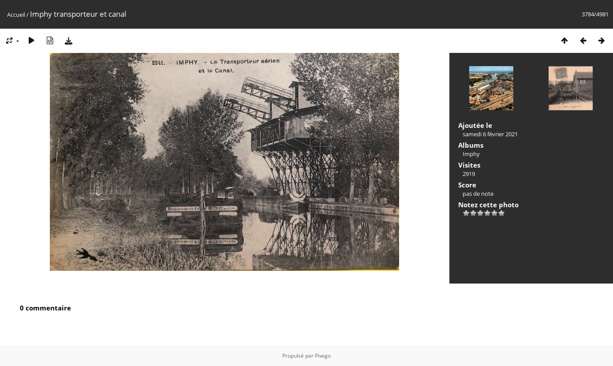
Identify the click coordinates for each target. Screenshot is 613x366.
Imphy (471, 154)
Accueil (16, 15)
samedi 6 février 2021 (490, 134)
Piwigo (323, 355)
